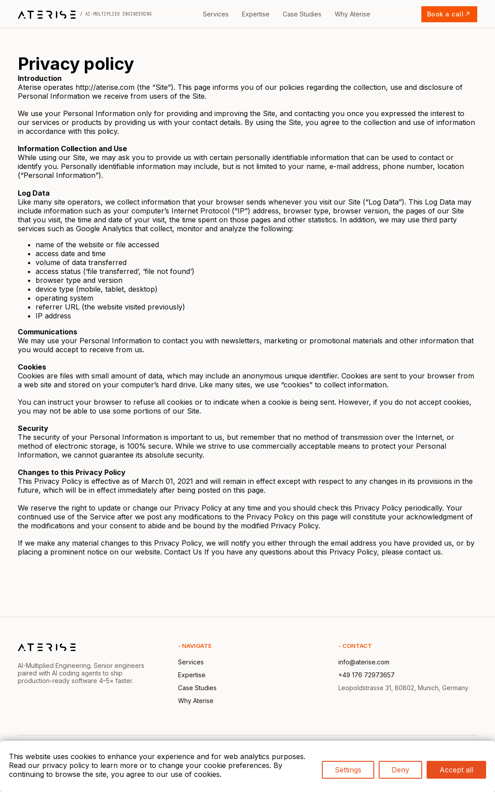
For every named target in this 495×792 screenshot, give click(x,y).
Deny (400, 769)
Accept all (456, 769)
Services (216, 14)
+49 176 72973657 (366, 675)
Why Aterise (352, 14)
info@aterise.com (363, 662)
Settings (348, 769)
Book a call (449, 14)
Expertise (255, 14)
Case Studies (302, 14)
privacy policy (65, 765)
